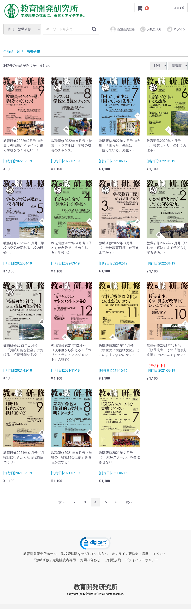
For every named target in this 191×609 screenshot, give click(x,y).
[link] (95, 544)
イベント (159, 554)
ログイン (176, 29)
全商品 (8, 51)
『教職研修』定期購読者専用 (54, 560)
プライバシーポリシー (141, 560)
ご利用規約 (112, 560)
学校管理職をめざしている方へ (84, 554)
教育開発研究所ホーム (40, 554)
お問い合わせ (90, 560)
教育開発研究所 (95, 586)
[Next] (129, 502)
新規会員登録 (122, 29)
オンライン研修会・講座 (130, 554)
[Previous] (61, 502)
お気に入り (151, 29)
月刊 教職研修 (28, 51)
